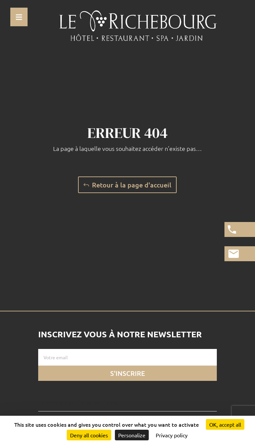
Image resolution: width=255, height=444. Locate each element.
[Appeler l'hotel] (239, 229)
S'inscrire (127, 373)
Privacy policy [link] (172, 435)
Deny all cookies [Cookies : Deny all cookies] (89, 435)
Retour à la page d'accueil (131, 184)
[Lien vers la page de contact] (239, 253)
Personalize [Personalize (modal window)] (131, 435)
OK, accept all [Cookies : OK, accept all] (225, 424)
